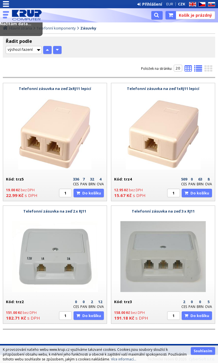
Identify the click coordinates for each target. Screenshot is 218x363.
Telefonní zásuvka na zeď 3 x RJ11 (163, 211)
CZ (201, 4)
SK (210, 4)
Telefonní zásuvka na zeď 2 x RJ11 (54, 211)
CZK (181, 4)
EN (191, 4)
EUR (169, 4)
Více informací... (123, 359)
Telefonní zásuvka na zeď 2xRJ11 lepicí (55, 88)
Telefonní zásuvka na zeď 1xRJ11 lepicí (163, 88)
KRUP (29, 15)
